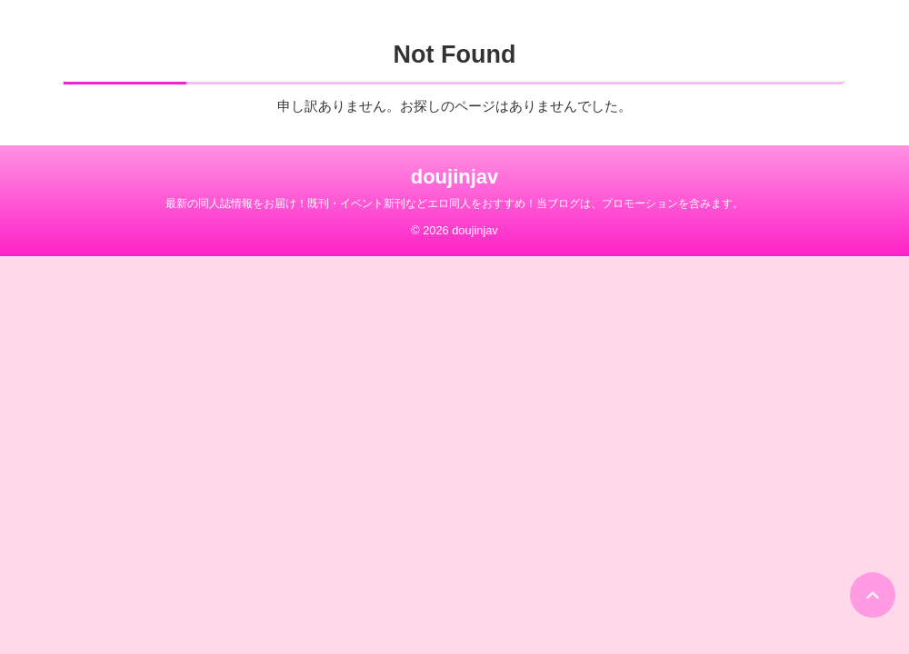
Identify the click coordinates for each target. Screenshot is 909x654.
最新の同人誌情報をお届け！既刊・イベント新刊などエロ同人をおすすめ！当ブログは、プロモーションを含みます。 (454, 203)
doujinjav (455, 176)
